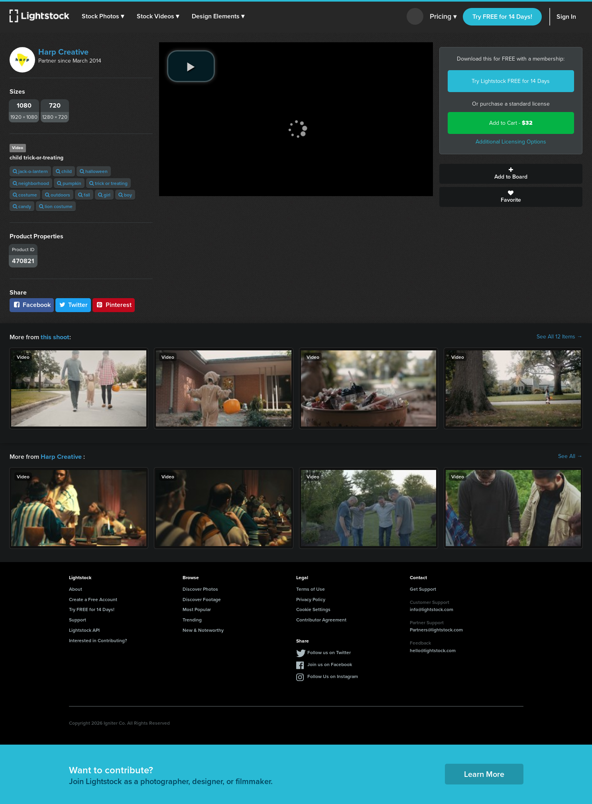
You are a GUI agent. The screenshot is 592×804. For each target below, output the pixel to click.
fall (84, 194)
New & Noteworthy (203, 629)
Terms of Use (310, 588)
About (75, 588)
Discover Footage (202, 598)
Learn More (484, 773)
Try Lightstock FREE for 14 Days (511, 81)
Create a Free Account (93, 598)
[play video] (191, 66)
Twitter (73, 304)
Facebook (32, 304)
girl (104, 194)
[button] (103, 16)
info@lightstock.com (431, 608)
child (64, 171)
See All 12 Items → (559, 337)
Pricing (443, 17)
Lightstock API (84, 629)
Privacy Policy (310, 598)
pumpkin (69, 183)
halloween (94, 171)
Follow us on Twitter (329, 651)
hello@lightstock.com (433, 649)
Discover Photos (200, 588)
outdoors (57, 194)
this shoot (55, 336)
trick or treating (108, 183)
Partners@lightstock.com (436, 628)
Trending (192, 618)
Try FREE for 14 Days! (502, 16)
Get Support (423, 588)
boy (125, 194)
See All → (570, 456)
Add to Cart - (511, 123)
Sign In (566, 16)
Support (77, 618)
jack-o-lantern (30, 171)
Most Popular (197, 608)
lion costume (56, 206)
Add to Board (511, 174)
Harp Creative (63, 52)
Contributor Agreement (321, 618)
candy (22, 206)
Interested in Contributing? (98, 639)
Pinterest (114, 304)
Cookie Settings (313, 608)
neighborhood (31, 183)
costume (25, 194)
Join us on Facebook (329, 663)
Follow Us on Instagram (332, 675)
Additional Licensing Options (511, 142)
